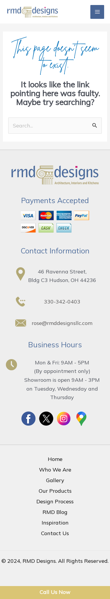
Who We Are (55, 469)
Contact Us (55, 533)
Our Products (55, 490)
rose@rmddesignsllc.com (62, 323)
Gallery (55, 480)
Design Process (55, 501)
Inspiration (55, 522)
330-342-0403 (62, 301)
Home (55, 459)
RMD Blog (55, 512)
